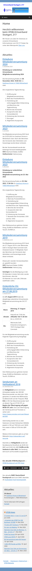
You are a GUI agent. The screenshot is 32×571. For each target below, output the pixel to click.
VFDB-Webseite (9, 563)
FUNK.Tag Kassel (9, 534)
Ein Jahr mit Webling (10, 527)
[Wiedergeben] (5, 468)
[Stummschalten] (22, 468)
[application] (16, 468)
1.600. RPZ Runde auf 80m (12, 544)
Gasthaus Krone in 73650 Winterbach (15, 83)
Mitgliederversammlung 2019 (15, 236)
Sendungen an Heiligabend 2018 (11, 383)
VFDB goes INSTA (9, 537)
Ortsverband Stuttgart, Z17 (13, 5)
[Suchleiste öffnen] (29, 17)
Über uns (21, 45)
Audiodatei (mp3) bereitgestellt (15, 480)
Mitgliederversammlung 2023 (15, 127)
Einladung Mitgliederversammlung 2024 (15, 62)
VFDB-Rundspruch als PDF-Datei (13, 463)
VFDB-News (10, 512)
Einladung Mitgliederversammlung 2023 (15, 162)
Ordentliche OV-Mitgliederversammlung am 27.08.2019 (15, 289)
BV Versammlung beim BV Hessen (15, 539)
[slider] (26, 467)
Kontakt (6, 504)
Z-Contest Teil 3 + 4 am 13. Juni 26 (15, 516)
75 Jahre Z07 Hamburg (11, 525)
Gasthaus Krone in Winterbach (16, 496)
